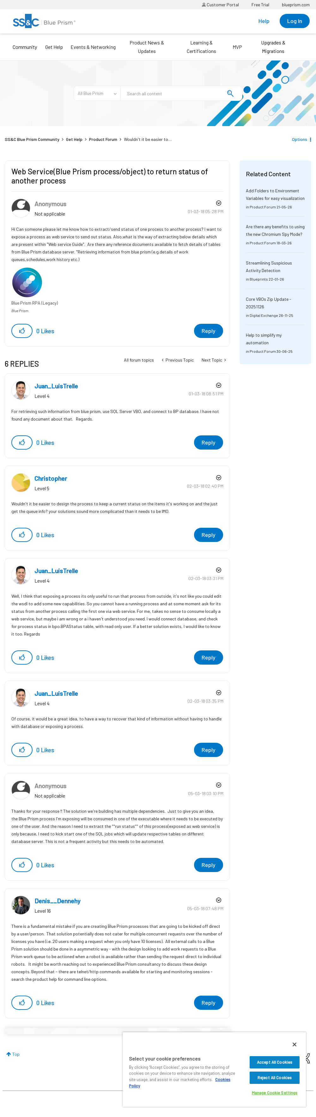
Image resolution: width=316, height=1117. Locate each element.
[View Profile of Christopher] (50, 478)
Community (25, 47)
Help (264, 20)
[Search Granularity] (97, 93)
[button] (22, 331)
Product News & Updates (147, 46)
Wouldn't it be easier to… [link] (148, 139)
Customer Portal (220, 4)
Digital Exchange (264, 315)
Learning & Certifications (201, 46)
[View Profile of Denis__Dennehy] (57, 901)
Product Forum (103, 139)
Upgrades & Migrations (273, 46)
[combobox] (181, 93)
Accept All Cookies (274, 1062)
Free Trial (260, 4)
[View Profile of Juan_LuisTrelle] (56, 386)
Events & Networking (93, 47)
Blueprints (259, 279)
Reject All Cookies (275, 1077)
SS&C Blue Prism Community (32, 139)
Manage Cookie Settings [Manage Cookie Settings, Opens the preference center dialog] (275, 1092)
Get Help (54, 47)
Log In (294, 20)
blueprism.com (296, 4)
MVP (237, 47)
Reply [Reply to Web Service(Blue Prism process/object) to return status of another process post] (209, 330)
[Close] (294, 1044)
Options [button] (299, 139)
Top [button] (16, 1054)
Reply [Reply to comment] (209, 442)
